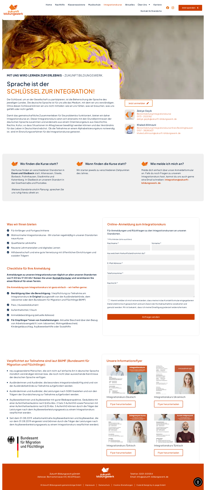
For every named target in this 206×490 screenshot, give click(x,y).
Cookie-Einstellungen (123, 485)
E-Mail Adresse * (115, 281)
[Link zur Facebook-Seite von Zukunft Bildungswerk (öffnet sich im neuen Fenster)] (168, 7)
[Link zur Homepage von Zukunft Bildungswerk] (13, 10)
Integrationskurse (113, 4)
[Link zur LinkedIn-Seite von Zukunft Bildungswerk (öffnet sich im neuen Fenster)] (173, 7)
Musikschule (94, 4)
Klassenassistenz (76, 4)
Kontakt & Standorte (151, 11)
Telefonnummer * (115, 290)
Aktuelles (130, 4)
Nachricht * (112, 300)
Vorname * (156, 261)
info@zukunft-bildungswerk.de (153, 476)
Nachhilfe (60, 4)
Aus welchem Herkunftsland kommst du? (126, 271)
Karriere (157, 4)
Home (49, 4)
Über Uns (144, 4)
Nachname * (113, 261)
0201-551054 (146, 473)
